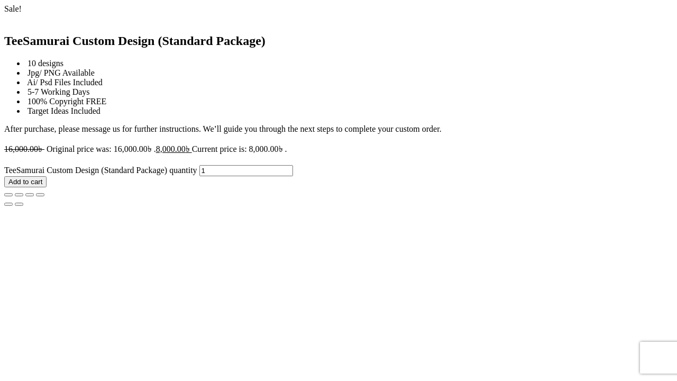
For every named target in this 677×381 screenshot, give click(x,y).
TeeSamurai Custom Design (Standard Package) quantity (100, 170)
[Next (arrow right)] (19, 204)
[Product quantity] (246, 170)
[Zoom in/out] (8, 194)
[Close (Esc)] (40, 194)
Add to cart (25, 182)
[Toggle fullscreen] (19, 194)
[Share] (29, 194)
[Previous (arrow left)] (8, 204)
